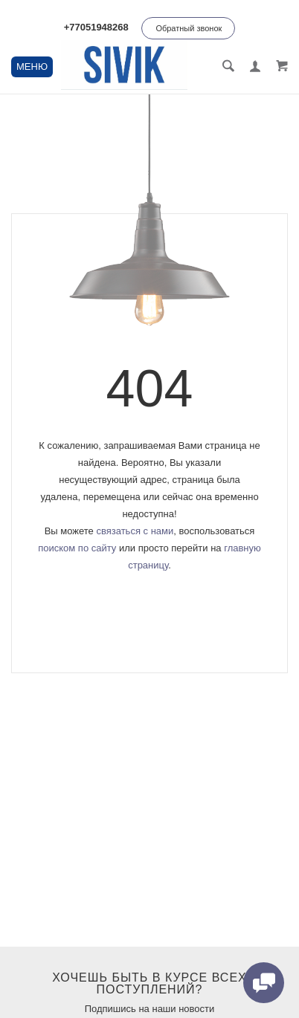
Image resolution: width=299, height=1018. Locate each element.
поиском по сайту (77, 548)
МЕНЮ (32, 66)
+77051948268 (96, 27)
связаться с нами (134, 530)
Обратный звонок (188, 28)
